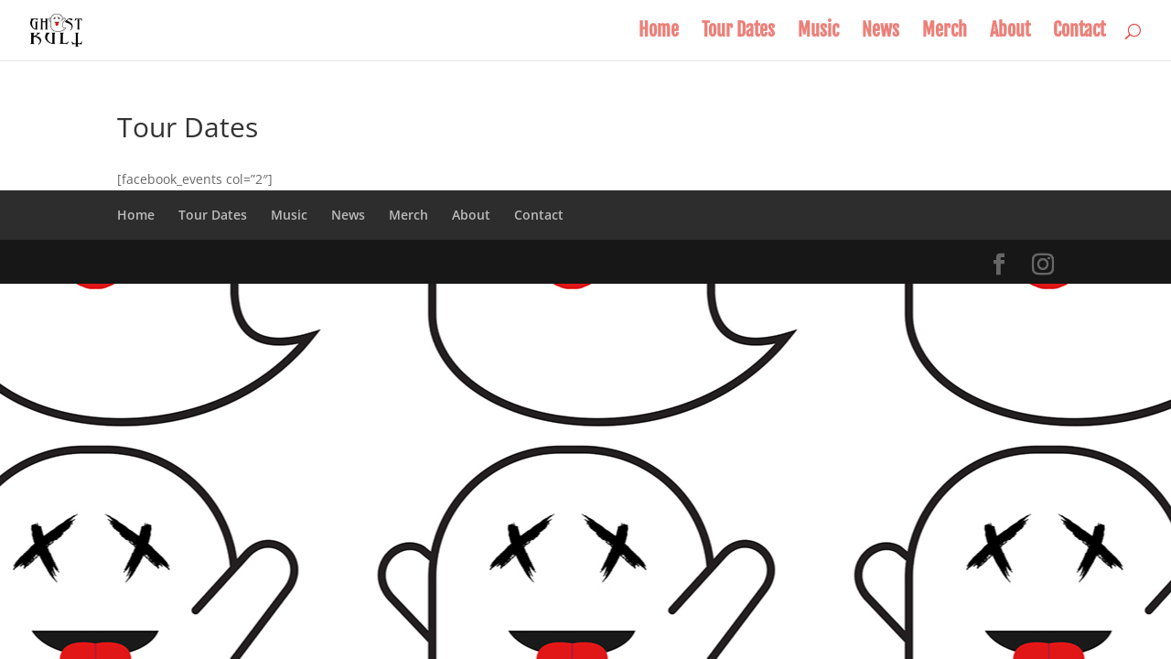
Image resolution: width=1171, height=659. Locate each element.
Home (659, 32)
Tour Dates (738, 32)
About (1010, 32)
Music (818, 32)
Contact (1079, 32)
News (880, 32)
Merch (944, 32)
